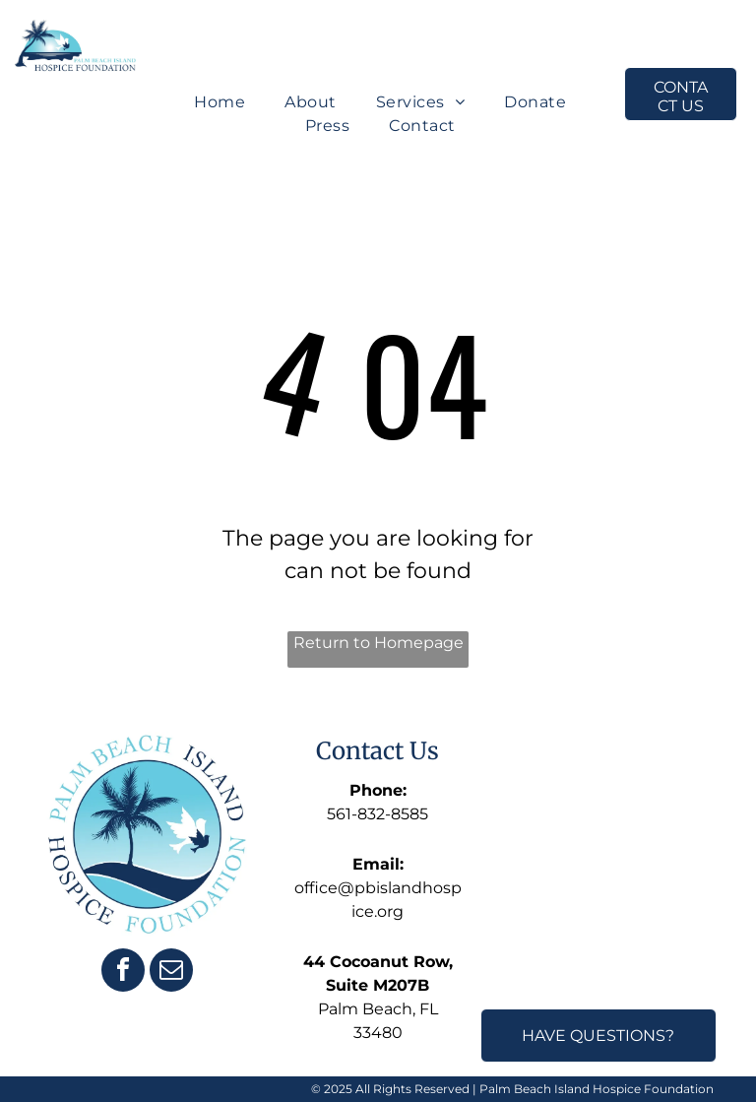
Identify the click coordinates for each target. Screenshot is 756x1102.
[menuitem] (219, 102)
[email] (171, 972)
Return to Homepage (378, 642)
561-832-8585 (377, 814)
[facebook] (123, 972)
